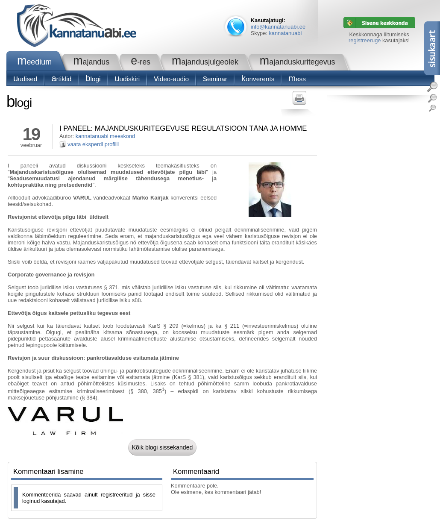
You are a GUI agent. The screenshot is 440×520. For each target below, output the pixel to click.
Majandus (91, 62)
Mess (297, 78)
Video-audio (171, 78)
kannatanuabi (285, 33)
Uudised (25, 78)
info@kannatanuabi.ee (278, 27)
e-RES (140, 62)
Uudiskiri (127, 78)
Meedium (34, 62)
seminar (215, 78)
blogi (92, 78)
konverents (257, 78)
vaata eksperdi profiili (93, 144)
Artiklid (61, 78)
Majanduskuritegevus (297, 62)
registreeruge (365, 40)
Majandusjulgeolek (205, 62)
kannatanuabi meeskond (105, 136)
